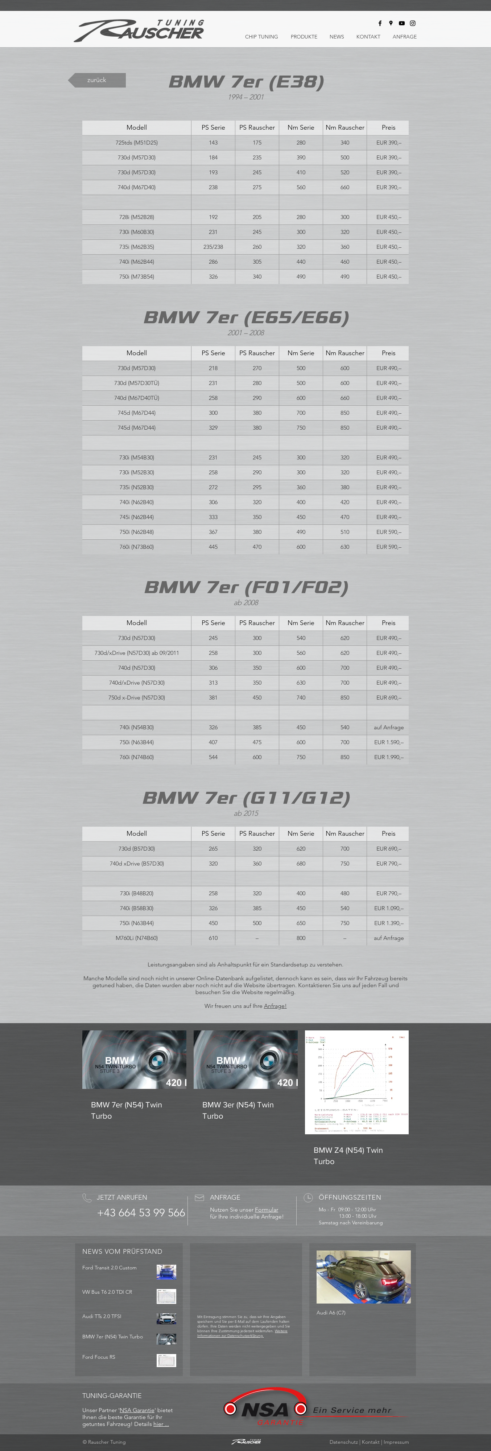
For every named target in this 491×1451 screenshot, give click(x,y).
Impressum (396, 1442)
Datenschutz (344, 1442)
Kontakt (371, 1442)
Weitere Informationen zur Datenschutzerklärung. (242, 1333)
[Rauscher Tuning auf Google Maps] (391, 23)
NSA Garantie (137, 1410)
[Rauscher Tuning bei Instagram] (412, 23)
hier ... (161, 1423)
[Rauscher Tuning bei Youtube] (401, 23)
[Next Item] (399, 1277)
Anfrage (274, 1005)
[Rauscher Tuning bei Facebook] (380, 23)
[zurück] (97, 80)
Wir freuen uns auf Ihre (234, 1005)
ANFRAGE (225, 1197)
